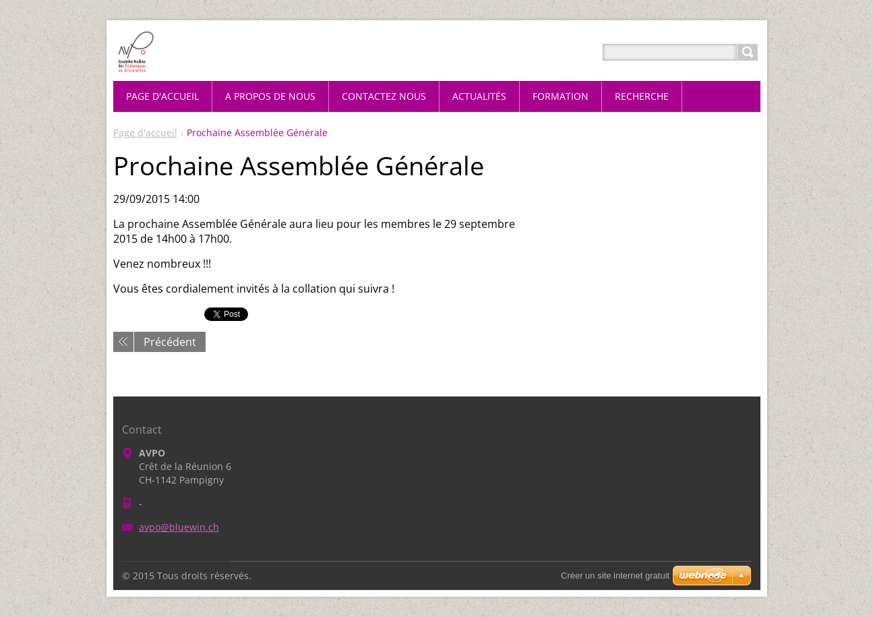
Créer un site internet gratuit (615, 575)
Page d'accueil (145, 132)
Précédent (170, 341)
